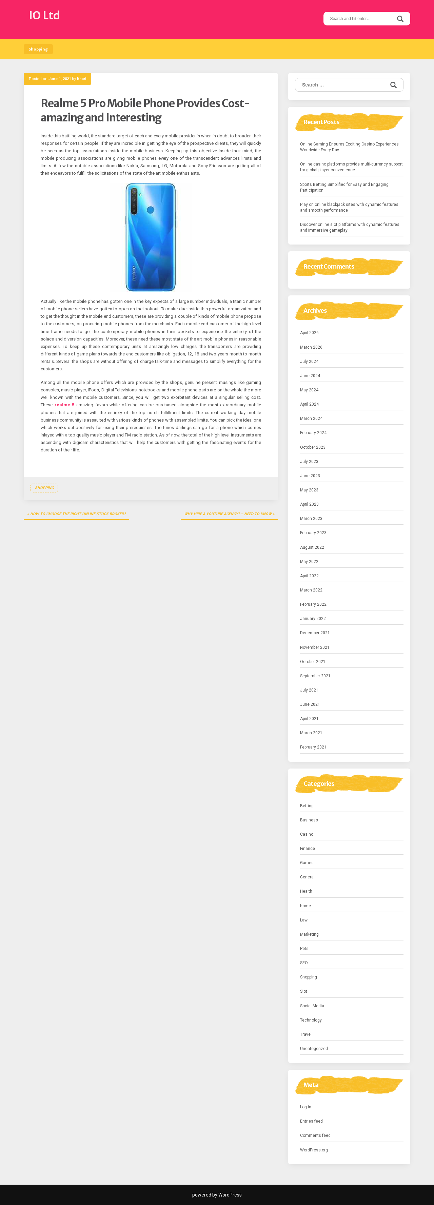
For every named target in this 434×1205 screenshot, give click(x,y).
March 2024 (311, 418)
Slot (303, 991)
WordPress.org (314, 1150)
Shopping (38, 49)
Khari (81, 79)
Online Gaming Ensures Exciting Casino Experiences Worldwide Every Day (349, 147)
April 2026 (309, 332)
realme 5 (65, 404)
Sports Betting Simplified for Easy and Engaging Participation (344, 187)
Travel (306, 1034)
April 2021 (309, 718)
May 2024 (309, 390)
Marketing (309, 934)
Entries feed (311, 1121)
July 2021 (309, 690)
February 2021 (313, 747)
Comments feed (315, 1135)
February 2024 (313, 432)
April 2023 (309, 504)
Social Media (312, 1006)
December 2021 (315, 632)
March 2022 (311, 590)
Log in (305, 1107)
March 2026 (311, 347)
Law (304, 920)
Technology (311, 1020)
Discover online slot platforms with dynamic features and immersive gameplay (349, 227)
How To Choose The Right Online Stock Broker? (77, 514)
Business (309, 820)
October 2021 (313, 661)
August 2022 (312, 547)
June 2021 (310, 704)
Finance (307, 848)
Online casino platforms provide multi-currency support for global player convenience (351, 167)
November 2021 (315, 647)
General (307, 877)
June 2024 (310, 375)
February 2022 (313, 604)
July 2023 (309, 461)
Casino (306, 834)
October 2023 (313, 447)
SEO (304, 962)
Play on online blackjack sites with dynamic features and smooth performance (349, 207)
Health (306, 891)
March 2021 (311, 733)
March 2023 (311, 518)
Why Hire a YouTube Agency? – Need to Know (228, 514)
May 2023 (309, 490)
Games (307, 862)
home (305, 905)
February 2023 (313, 532)
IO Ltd (44, 15)
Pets (304, 948)
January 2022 (313, 618)
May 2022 (309, 561)
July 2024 (309, 361)
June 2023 (310, 475)
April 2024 (309, 404)
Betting (307, 805)
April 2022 (309, 576)
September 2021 (315, 676)
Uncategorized (314, 1048)
